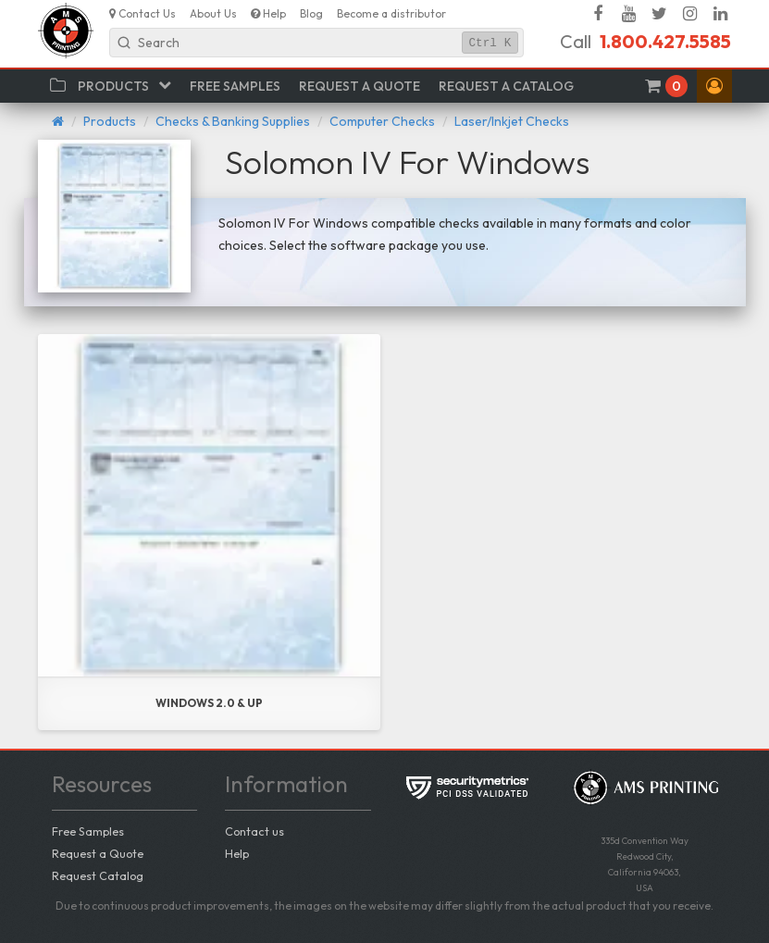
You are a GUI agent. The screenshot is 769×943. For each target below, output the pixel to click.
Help (237, 853)
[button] (714, 86)
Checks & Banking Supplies (232, 121)
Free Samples (88, 831)
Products (109, 121)
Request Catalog (97, 875)
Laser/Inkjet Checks (511, 121)
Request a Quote (97, 853)
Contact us (254, 831)
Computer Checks (382, 121)
